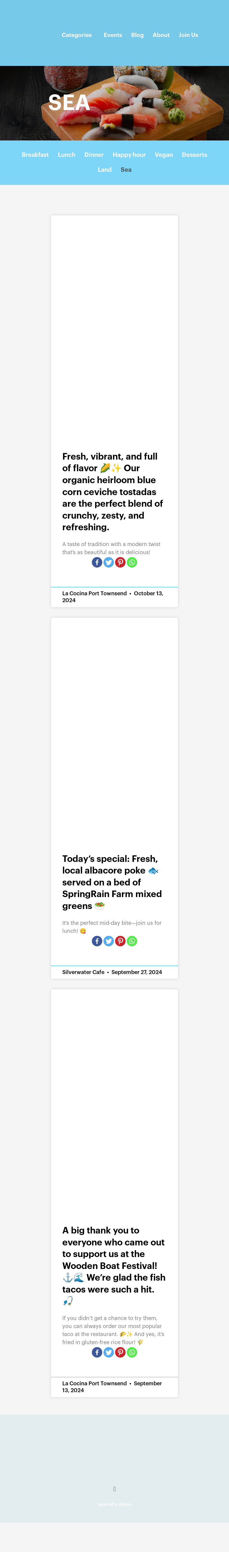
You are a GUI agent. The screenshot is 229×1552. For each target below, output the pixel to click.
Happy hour (129, 155)
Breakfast (35, 155)
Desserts (194, 155)
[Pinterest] (120, 562)
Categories (77, 35)
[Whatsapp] (132, 562)
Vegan (164, 155)
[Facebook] (97, 562)
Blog (137, 35)
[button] (114, 1489)
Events (113, 35)
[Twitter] (108, 562)
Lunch (66, 155)
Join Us (188, 35)
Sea (126, 170)
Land (105, 170)
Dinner (94, 155)
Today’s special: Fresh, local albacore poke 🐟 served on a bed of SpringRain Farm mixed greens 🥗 (112, 882)
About (161, 35)
